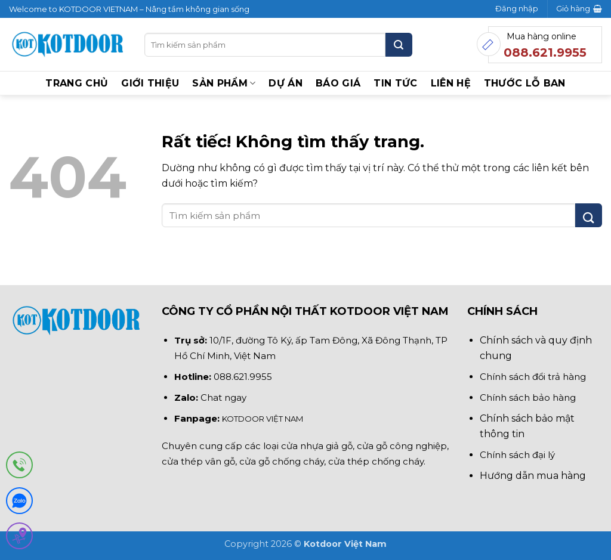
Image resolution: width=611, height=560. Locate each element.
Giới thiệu (150, 83)
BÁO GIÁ (338, 83)
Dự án (286, 83)
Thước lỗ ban (525, 83)
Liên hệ (451, 83)
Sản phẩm (223, 83)
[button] (516, 9)
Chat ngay (223, 397)
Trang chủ (76, 83)
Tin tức (395, 83)
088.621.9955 (243, 376)
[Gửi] (398, 45)
